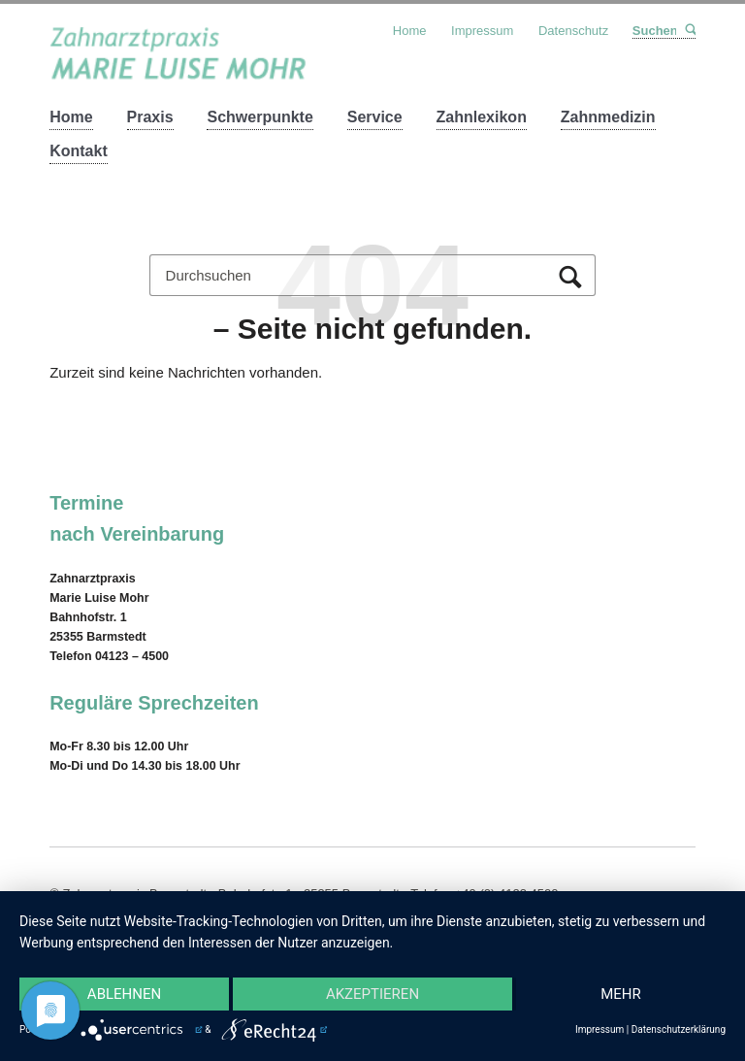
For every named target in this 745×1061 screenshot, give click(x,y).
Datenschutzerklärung (679, 1029)
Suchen (689, 30)
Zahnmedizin (608, 117)
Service (375, 117)
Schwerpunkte (259, 117)
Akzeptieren (372, 994)
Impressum (482, 30)
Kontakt (78, 151)
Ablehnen (124, 994)
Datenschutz (573, 30)
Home (70, 117)
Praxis (150, 117)
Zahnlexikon (482, 117)
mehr (620, 994)
